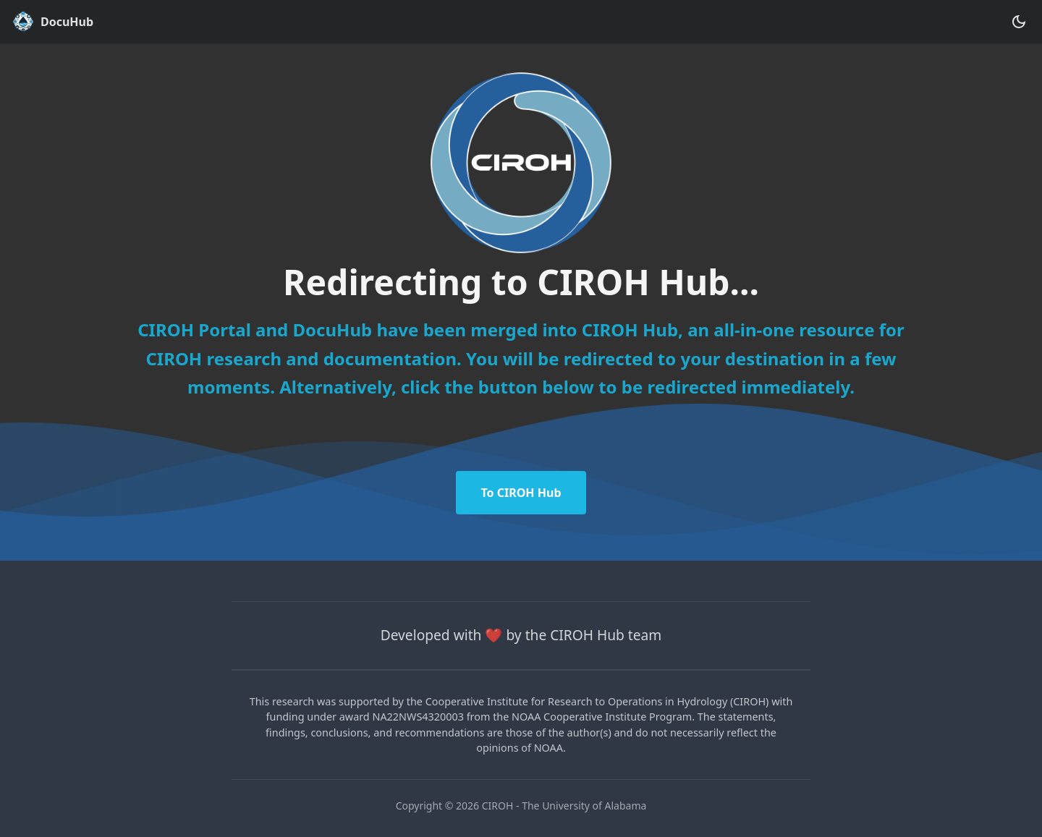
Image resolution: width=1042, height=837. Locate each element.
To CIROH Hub (520, 493)
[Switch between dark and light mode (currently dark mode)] (1018, 21)
